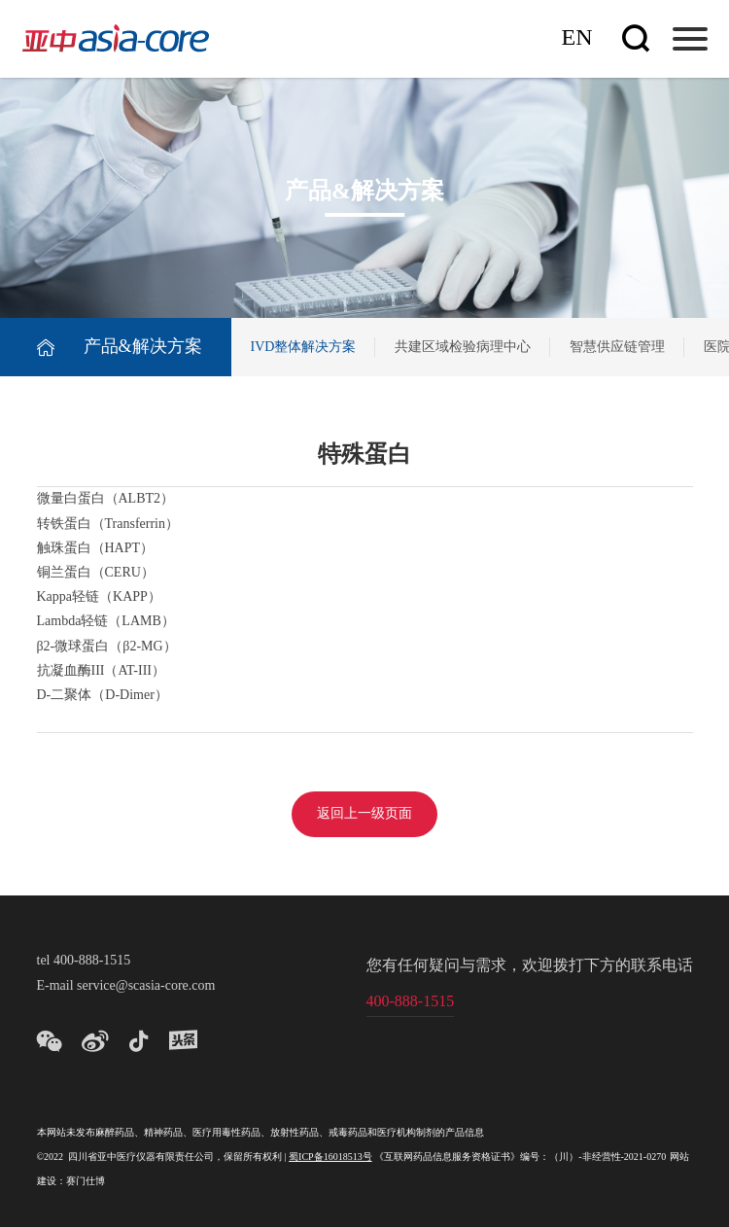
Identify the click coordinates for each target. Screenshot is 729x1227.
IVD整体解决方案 (304, 347)
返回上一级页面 (364, 814)
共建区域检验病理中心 (463, 347)
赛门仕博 (85, 1181)
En (577, 38)
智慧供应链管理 (617, 347)
